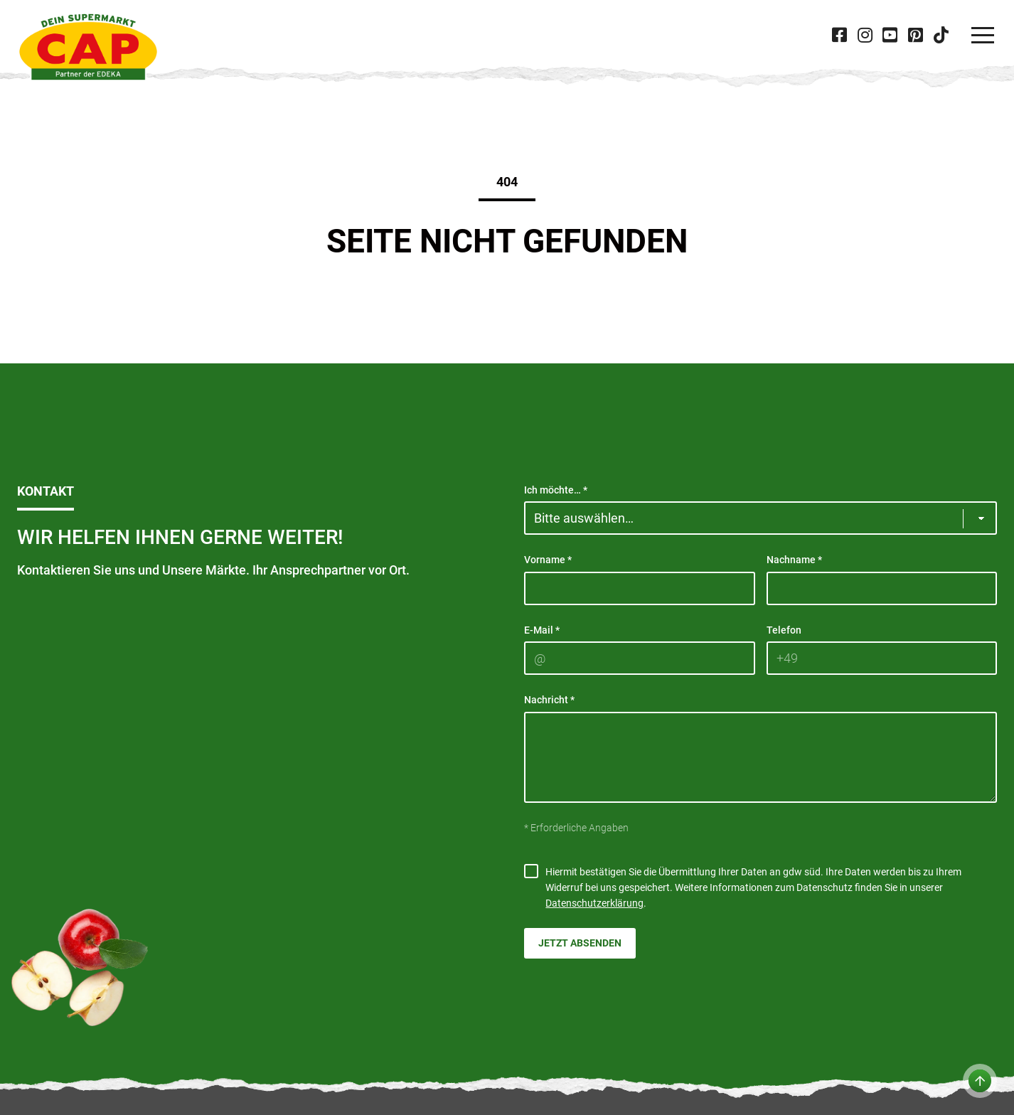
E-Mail (542, 630)
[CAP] (88, 46)
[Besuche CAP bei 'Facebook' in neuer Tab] (839, 35)
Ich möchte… (555, 490)
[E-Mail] (639, 658)
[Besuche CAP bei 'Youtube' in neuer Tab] (890, 35)
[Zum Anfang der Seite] (979, 1080)
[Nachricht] (760, 757)
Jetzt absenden (579, 943)
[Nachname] (882, 588)
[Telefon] (882, 658)
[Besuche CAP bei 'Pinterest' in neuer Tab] (915, 35)
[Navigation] (982, 35)
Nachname (794, 559)
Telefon (784, 630)
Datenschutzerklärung (594, 903)
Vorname (548, 559)
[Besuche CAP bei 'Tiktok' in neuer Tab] (940, 35)
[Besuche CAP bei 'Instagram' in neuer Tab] (864, 35)
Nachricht (549, 699)
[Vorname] (639, 588)
